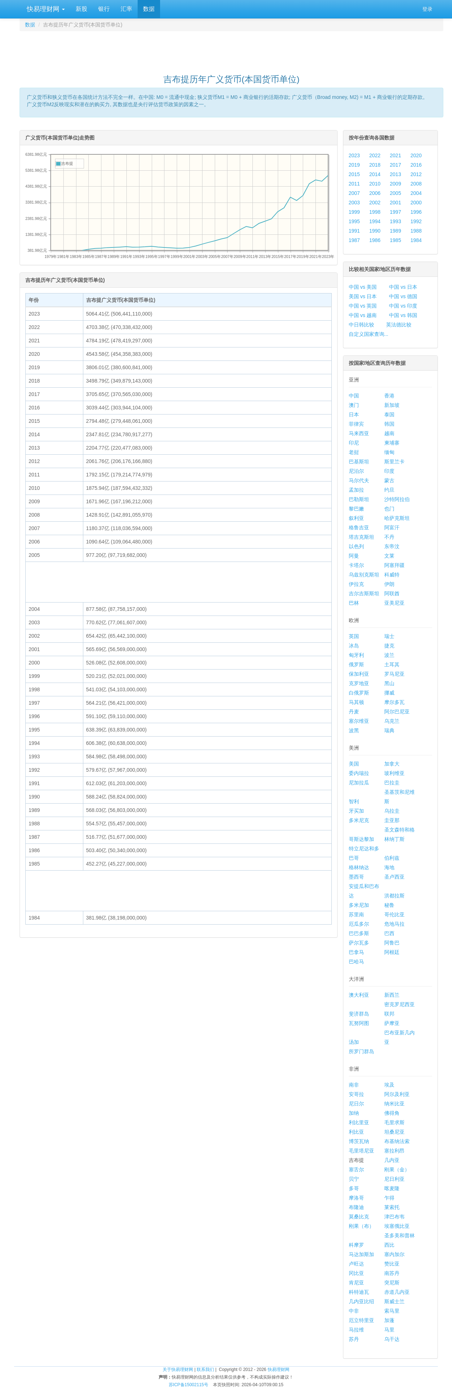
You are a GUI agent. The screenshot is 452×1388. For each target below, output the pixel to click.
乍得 (389, 1198)
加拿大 (391, 764)
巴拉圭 (391, 782)
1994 (374, 221)
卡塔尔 (356, 565)
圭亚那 (391, 820)
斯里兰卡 (394, 461)
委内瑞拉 (359, 773)
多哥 (354, 1188)
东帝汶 (391, 546)
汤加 (354, 1042)
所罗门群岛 (361, 1051)
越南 (389, 433)
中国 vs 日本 (403, 287)
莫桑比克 (359, 1217)
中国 (354, 396)
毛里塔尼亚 (361, 1151)
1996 (416, 212)
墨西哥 (356, 877)
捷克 (389, 646)
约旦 (389, 490)
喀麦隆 (391, 1188)
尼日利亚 (394, 1179)
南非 (354, 1085)
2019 (354, 165)
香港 (389, 396)
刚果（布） (361, 1226)
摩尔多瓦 (394, 702)
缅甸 (389, 452)
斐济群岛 (359, 1014)
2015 (354, 174)
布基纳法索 (397, 1141)
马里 (389, 1330)
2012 (416, 174)
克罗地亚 (359, 683)
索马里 (391, 1311)
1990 (374, 231)
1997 (395, 212)
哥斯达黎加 (361, 839)
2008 (416, 184)
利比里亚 (359, 1122)
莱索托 (391, 1207)
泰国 (389, 414)
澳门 (354, 405)
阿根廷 (391, 952)
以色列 (356, 546)
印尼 (354, 443)
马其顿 (356, 702)
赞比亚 (391, 1264)
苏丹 (354, 1339)
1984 (416, 240)
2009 (395, 184)
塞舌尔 (356, 1169)
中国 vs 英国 (363, 306)
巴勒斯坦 (359, 499)
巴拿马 (356, 952)
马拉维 (356, 1330)
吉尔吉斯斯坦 (364, 593)
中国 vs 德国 (403, 296)
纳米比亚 (394, 1103)
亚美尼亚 (394, 603)
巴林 (354, 603)
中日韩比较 (361, 325)
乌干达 (391, 1339)
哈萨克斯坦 (397, 518)
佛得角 (391, 1113)
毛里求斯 (394, 1122)
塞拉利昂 (394, 1151)
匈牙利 (356, 655)
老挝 (354, 452)
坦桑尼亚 (394, 1132)
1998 (374, 212)
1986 (374, 240)
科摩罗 (356, 1245)
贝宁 (354, 1179)
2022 (374, 155)
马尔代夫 (359, 480)
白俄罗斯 (359, 693)
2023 (354, 155)
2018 (374, 165)
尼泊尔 (356, 471)
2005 (395, 193)
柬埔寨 (391, 443)
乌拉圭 (391, 811)
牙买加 (356, 811)
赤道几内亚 (397, 1292)
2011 (354, 184)
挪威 (389, 693)
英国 (354, 636)
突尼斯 (391, 1282)
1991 (354, 231)
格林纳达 (359, 867)
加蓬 (389, 1320)
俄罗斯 (356, 664)
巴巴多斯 (359, 933)
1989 (395, 231)
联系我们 (205, 1369)
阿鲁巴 (391, 943)
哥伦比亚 (394, 914)
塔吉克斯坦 (361, 537)
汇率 (126, 9)
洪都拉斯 (394, 896)
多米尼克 (359, 820)
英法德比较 (398, 325)
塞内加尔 (394, 1254)
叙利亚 (356, 518)
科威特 (391, 575)
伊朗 (389, 584)
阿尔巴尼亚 (397, 711)
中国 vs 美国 (363, 287)
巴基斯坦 (359, 461)
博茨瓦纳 (359, 1141)
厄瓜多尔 (359, 924)
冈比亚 (356, 1273)
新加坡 (391, 405)
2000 (416, 202)
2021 (395, 155)
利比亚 (356, 1132)
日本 (354, 414)
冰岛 (354, 646)
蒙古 (389, 480)
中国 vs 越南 (363, 315)
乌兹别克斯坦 (364, 575)
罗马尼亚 (394, 674)
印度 (389, 471)
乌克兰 (391, 721)
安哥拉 (356, 1094)
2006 (374, 193)
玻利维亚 (394, 773)
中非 (354, 1311)
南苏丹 (391, 1273)
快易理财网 (45, 9)
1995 (354, 221)
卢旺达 (356, 1264)
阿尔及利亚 (397, 1094)
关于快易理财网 (178, 1369)
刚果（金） (397, 1169)
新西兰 (391, 995)
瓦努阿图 (359, 1023)
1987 (354, 240)
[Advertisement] (231, 49)
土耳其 (391, 664)
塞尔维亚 (359, 721)
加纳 (354, 1113)
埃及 (389, 1085)
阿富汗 (391, 527)
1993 (395, 221)
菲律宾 (356, 424)
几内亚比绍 (361, 1301)
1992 (416, 221)
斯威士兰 (394, 1301)
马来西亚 (359, 433)
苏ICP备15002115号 (188, 1384)
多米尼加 (359, 905)
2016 (416, 165)
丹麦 (354, 711)
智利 (354, 801)
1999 (354, 212)
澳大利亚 (359, 995)
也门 (389, 509)
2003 (354, 202)
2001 (395, 202)
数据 (149, 9)
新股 (81, 9)
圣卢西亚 (394, 877)
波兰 (389, 655)
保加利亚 (359, 674)
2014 (374, 174)
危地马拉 (394, 924)
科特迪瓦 (359, 1292)
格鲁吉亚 (359, 527)
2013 (395, 174)
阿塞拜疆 (394, 565)
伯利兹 (391, 858)
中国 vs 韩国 (403, 315)
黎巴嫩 (356, 509)
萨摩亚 (391, 1023)
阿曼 (354, 556)
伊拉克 (356, 584)
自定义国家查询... (369, 334)
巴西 (389, 933)
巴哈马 (356, 961)
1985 (395, 240)
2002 (374, 202)
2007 (354, 193)
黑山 (389, 683)
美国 (354, 764)
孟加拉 (356, 490)
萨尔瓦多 (359, 943)
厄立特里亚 (361, 1320)
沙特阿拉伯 (397, 499)
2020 (416, 155)
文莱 (389, 556)
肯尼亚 (356, 1282)
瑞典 (389, 730)
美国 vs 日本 (363, 296)
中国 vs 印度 (403, 306)
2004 (416, 193)
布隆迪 (356, 1207)
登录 (427, 9)
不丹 (389, 537)
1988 (416, 231)
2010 (374, 184)
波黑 (354, 730)
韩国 (389, 424)
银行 (104, 9)
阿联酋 (391, 593)
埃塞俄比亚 (397, 1226)
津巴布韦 (394, 1217)
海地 (389, 867)
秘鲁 (389, 905)
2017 (395, 165)
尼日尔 (356, 1103)
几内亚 (391, 1160)
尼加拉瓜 (359, 782)
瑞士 (389, 636)
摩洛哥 (356, 1198)
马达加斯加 (361, 1254)
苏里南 (356, 914)
